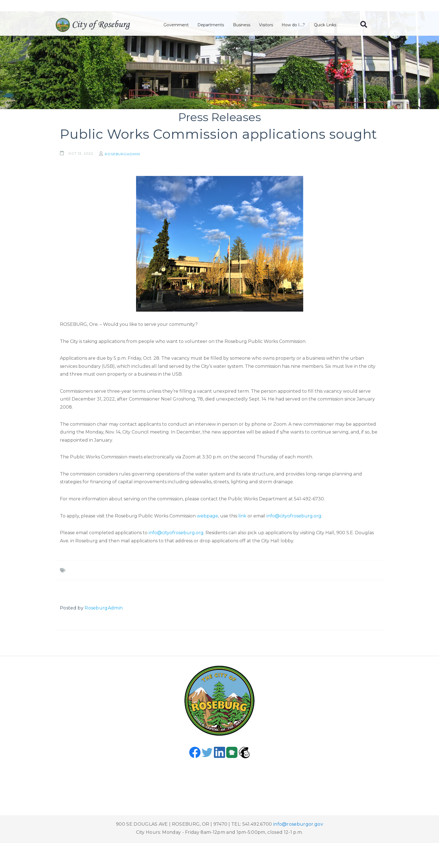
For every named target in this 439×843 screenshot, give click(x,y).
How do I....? (294, 25)
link (242, 516)
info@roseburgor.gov (298, 824)
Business (243, 25)
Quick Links (326, 25)
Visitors (267, 25)
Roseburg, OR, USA (219, 779)
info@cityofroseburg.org (294, 516)
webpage (207, 516)
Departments (213, 25)
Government (178, 25)
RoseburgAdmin (124, 154)
